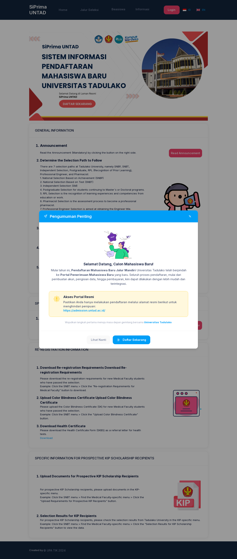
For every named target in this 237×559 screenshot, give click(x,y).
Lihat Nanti (98, 339)
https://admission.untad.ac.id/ (84, 310)
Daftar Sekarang (131, 340)
